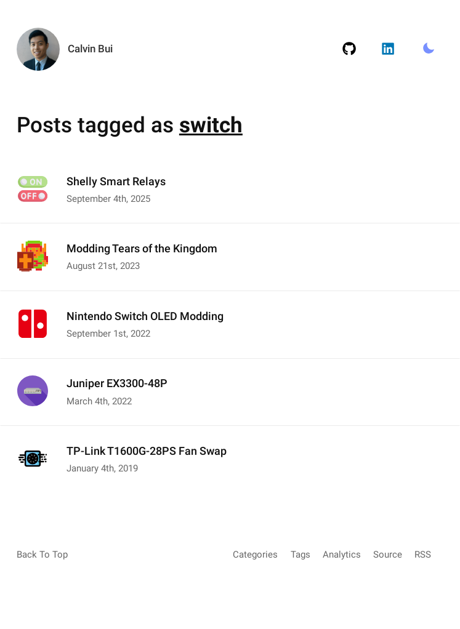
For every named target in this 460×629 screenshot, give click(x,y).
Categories (255, 554)
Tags (300, 554)
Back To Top (42, 554)
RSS (422, 554)
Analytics (342, 554)
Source (387, 554)
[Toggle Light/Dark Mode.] (428, 49)
